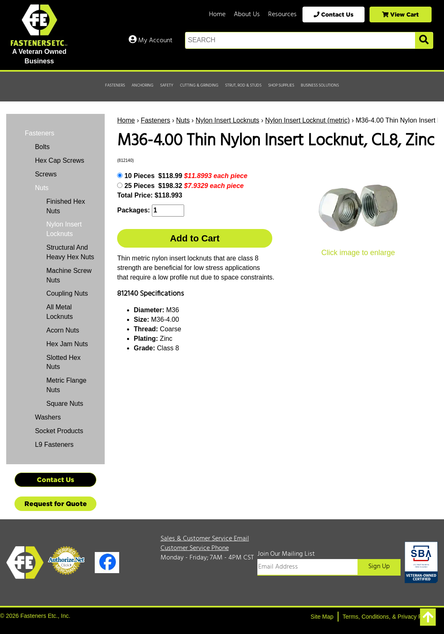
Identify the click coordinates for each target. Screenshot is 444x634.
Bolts (41, 146)
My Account (151, 40)
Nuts (183, 120)
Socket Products (58, 430)
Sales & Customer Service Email (205, 538)
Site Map (322, 616)
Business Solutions (320, 85)
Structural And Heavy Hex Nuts (70, 252)
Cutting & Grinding (199, 85)
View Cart (400, 14)
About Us (247, 14)
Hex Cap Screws (58, 160)
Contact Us (333, 14)
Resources (282, 14)
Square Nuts (64, 403)
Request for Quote (55, 503)
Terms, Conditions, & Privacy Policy (388, 616)
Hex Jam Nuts (67, 343)
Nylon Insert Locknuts (227, 120)
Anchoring (143, 85)
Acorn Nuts (62, 330)
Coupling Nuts (67, 293)
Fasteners (115, 85)
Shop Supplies (281, 85)
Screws (45, 174)
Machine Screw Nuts (68, 275)
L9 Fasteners (53, 444)
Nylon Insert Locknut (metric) (307, 120)
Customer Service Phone (195, 548)
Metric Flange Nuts (66, 385)
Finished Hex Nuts (65, 206)
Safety (166, 85)
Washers (47, 417)
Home (217, 14)
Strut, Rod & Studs (243, 85)
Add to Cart (195, 238)
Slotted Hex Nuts (63, 362)
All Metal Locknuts (59, 312)
